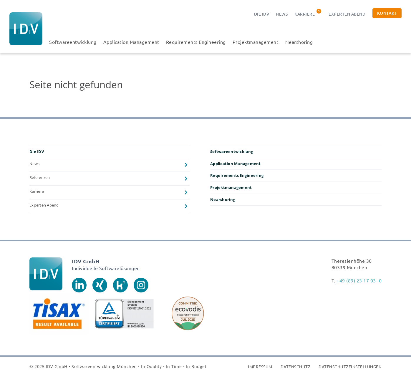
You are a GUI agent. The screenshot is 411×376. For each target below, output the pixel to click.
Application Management (131, 42)
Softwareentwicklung (73, 42)
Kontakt (387, 13)
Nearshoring (299, 42)
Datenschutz (296, 366)
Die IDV (261, 13)
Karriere (304, 13)
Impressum (260, 366)
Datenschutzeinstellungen (350, 366)
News (282, 13)
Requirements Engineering (196, 42)
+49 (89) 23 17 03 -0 (359, 280)
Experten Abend (347, 13)
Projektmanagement (256, 42)
